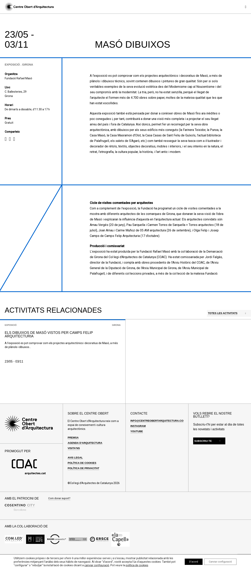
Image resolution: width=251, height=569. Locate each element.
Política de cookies (83, 475)
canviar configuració (121, 561)
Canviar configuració (218, 560)
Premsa (73, 449)
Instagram (138, 437)
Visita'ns (74, 460)
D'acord (187, 560)
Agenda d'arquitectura (86, 454)
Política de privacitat (85, 480)
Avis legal (76, 469)
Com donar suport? (60, 510)
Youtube (137, 443)
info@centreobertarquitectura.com (159, 432)
